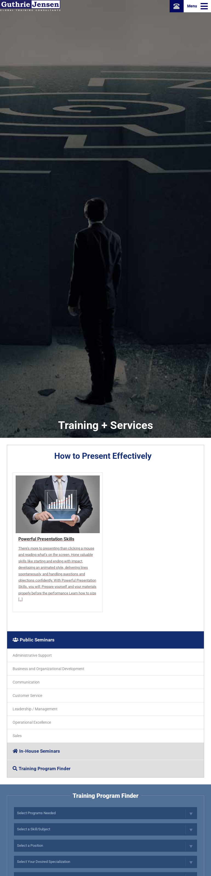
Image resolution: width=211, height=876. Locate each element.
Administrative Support (32, 655)
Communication (26, 682)
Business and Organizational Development (48, 669)
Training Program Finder (41, 768)
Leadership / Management (35, 709)
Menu (197, 6)
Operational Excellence (32, 722)
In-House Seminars (36, 751)
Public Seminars (34, 640)
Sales (17, 736)
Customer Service (27, 695)
